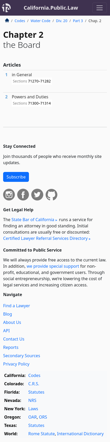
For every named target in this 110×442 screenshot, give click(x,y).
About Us (12, 322)
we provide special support (53, 266)
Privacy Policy (16, 364)
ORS (43, 417)
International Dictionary (80, 434)
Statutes (36, 392)
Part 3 (78, 20)
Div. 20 (62, 20)
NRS (32, 400)
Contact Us (13, 339)
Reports (11, 347)
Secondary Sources (21, 355)
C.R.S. (33, 384)
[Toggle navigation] (99, 8)
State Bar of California (32, 219)
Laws (33, 409)
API (6, 331)
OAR (32, 417)
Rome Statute (41, 434)
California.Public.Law (51, 7)
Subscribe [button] (16, 177)
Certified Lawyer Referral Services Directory (45, 238)
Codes (20, 20)
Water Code (40, 20)
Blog (7, 314)
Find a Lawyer (16, 306)
